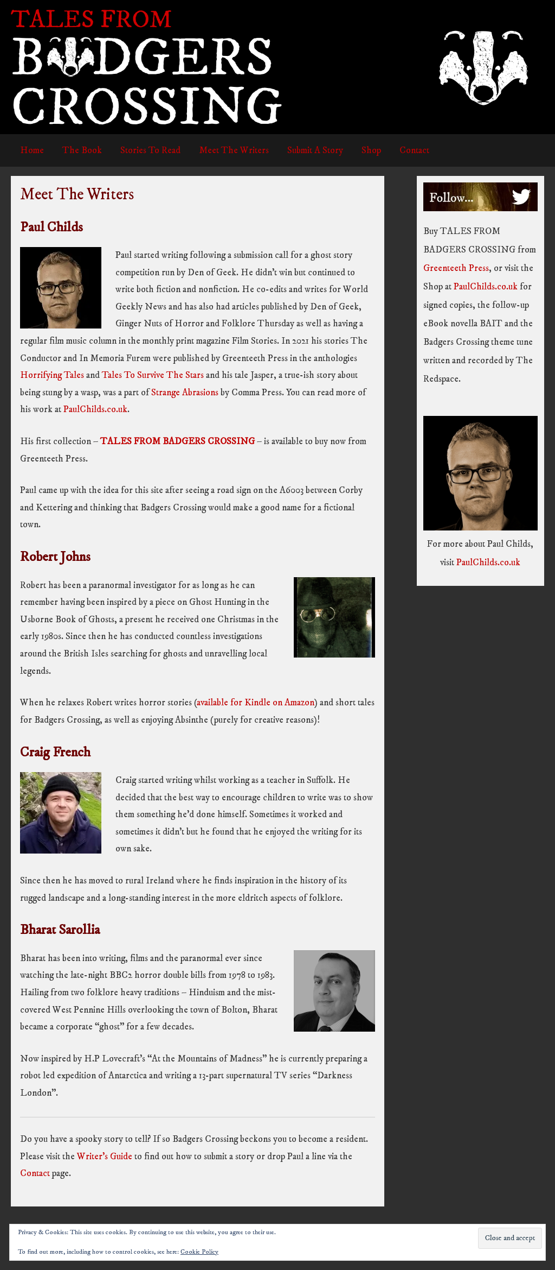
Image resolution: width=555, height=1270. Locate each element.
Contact (414, 150)
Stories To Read (150, 150)
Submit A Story (315, 150)
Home (32, 150)
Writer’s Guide (104, 1156)
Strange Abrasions (184, 393)
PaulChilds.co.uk (95, 409)
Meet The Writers (234, 150)
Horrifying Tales (52, 375)
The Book (82, 150)
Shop (371, 150)
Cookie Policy (199, 1252)
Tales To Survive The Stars (153, 375)
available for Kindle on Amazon (255, 703)
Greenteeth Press (456, 268)
